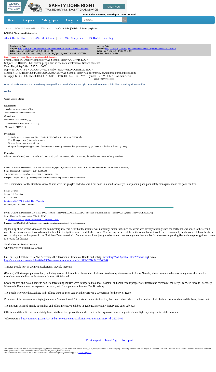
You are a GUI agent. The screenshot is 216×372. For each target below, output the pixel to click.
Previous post (93, 340)
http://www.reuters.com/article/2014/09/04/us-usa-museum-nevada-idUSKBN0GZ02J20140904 (56, 260)
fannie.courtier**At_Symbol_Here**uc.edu (24, 201)
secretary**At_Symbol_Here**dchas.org (126, 257)
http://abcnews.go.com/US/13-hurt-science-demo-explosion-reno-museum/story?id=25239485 (72, 318)
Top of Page (111, 340)
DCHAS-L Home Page (101, 38)
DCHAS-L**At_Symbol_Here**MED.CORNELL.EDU (33, 219)
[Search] (124, 19)
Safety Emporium (84, 353)
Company (28, 21)
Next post (127, 340)
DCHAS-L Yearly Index (72, 38)
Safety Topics (50, 21)
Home (11, 20)
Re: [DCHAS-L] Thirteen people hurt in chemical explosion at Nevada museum (53, 48)
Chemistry (72, 21)
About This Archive (15, 38)
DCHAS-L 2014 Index (42, 38)
